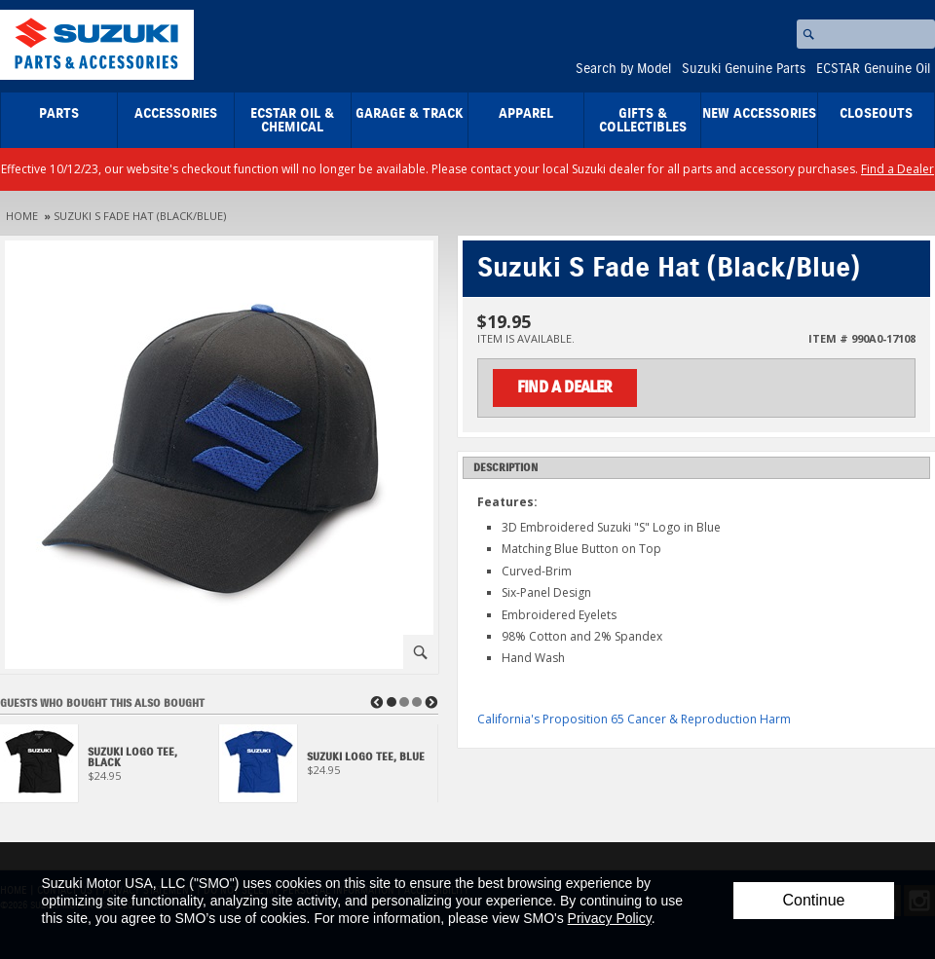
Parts (59, 114)
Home (22, 215)
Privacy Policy (610, 918)
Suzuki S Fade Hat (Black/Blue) (140, 215)
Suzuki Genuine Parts (743, 69)
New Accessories (759, 114)
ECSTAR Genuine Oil (873, 69)
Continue (813, 900)
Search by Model (623, 69)
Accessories (175, 114)
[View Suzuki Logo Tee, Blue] (328, 768)
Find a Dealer (897, 169)
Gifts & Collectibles (643, 120)
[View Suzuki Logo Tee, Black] (109, 768)
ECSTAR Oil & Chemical (292, 120)
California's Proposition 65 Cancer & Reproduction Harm (634, 719)
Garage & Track (409, 114)
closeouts (876, 114)
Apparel (526, 114)
